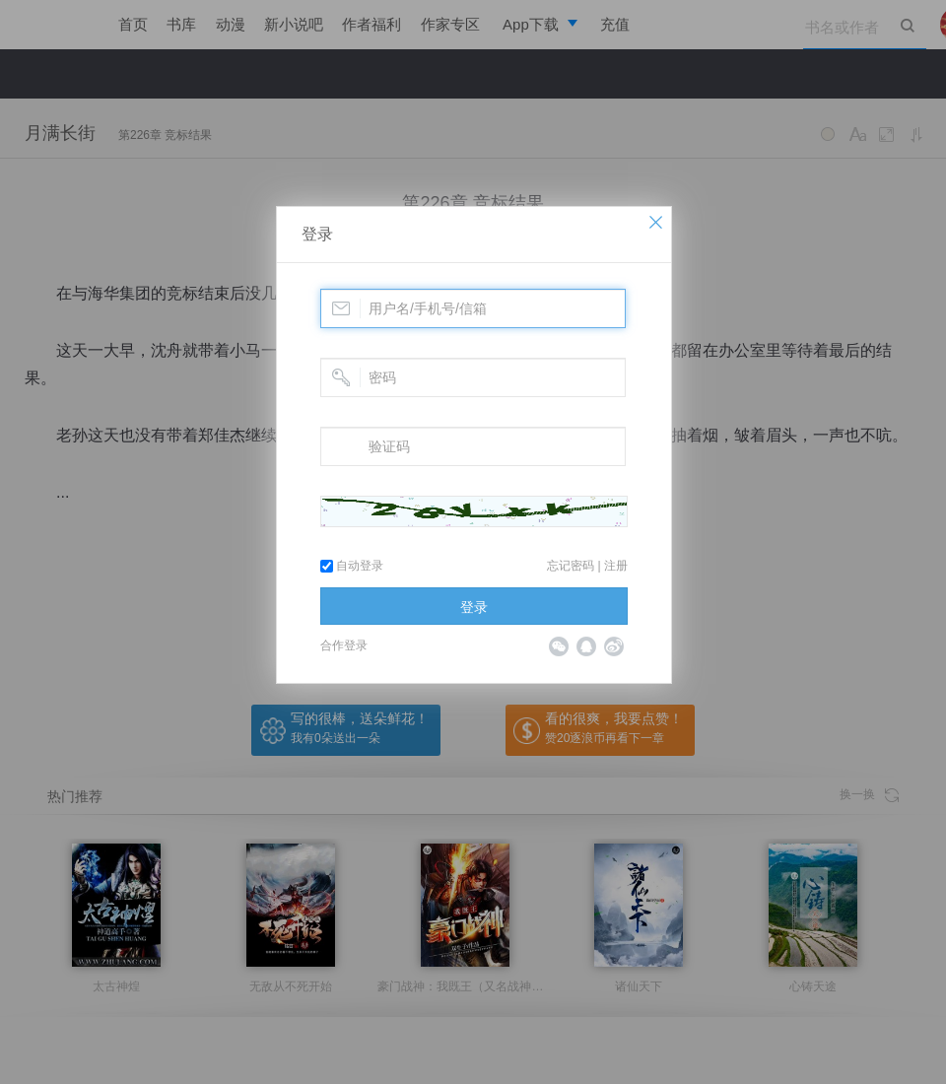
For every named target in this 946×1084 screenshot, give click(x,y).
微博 (614, 646)
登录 (317, 234)
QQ (586, 646)
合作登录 (344, 645)
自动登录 (351, 566)
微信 (559, 646)
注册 (616, 566)
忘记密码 (570, 566)
